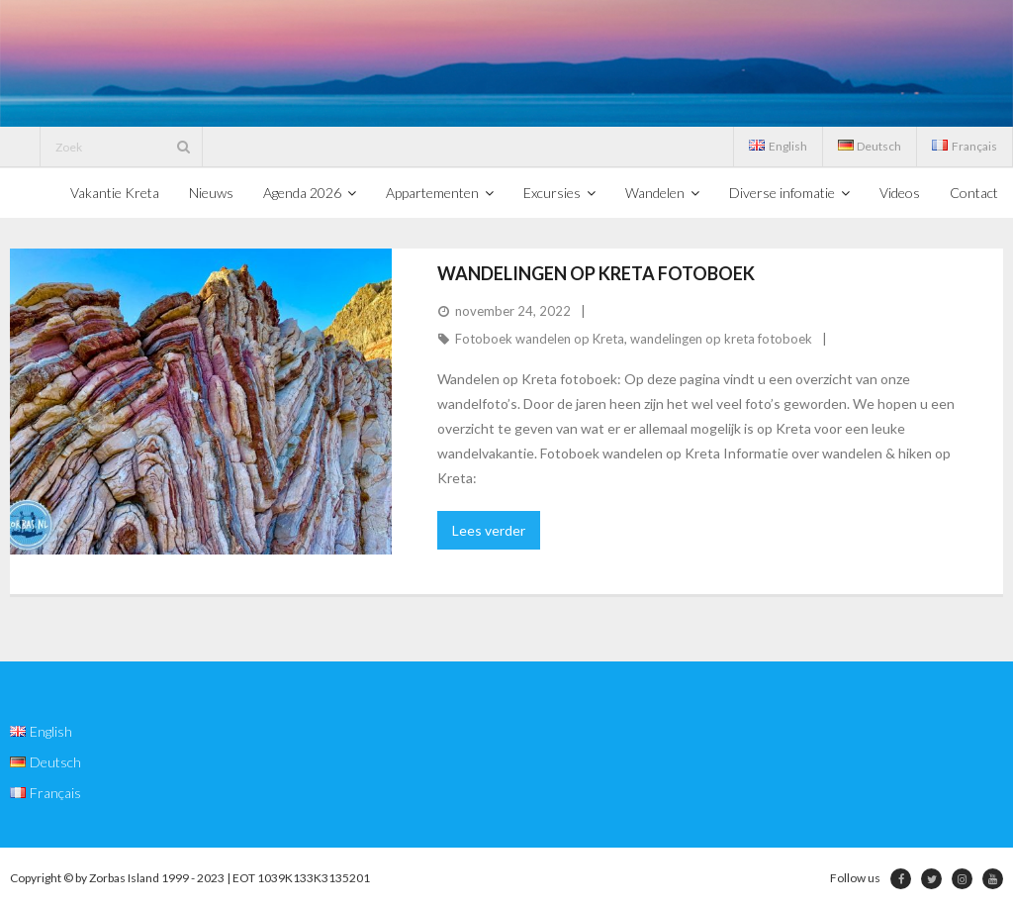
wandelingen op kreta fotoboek (721, 339)
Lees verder (488, 530)
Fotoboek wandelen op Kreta (539, 339)
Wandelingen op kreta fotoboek (596, 273)
